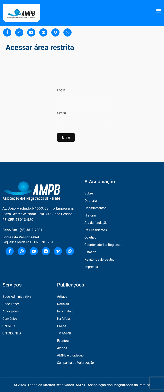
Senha (61, 113)
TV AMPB (64, 333)
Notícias (63, 304)
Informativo (65, 311)
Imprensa (91, 267)
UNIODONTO (11, 333)
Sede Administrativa (16, 297)
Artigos (62, 297)
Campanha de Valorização (75, 363)
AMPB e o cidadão (70, 355)
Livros (61, 326)
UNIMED (8, 326)
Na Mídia (63, 319)
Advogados (10, 311)
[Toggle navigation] (159, 11)
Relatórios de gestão (99, 259)
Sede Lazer (10, 304)
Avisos (62, 348)
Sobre (88, 193)
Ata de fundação (96, 223)
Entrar (66, 137)
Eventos (63, 341)
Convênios (10, 319)
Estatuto (90, 252)
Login (61, 90)
